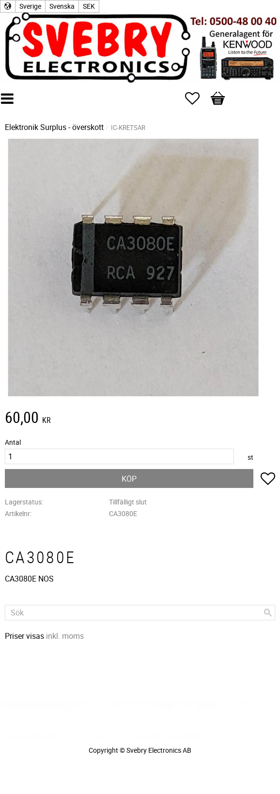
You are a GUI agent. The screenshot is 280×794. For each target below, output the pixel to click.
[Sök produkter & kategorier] (140, 612)
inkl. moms (65, 636)
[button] (197, 98)
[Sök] (268, 612)
